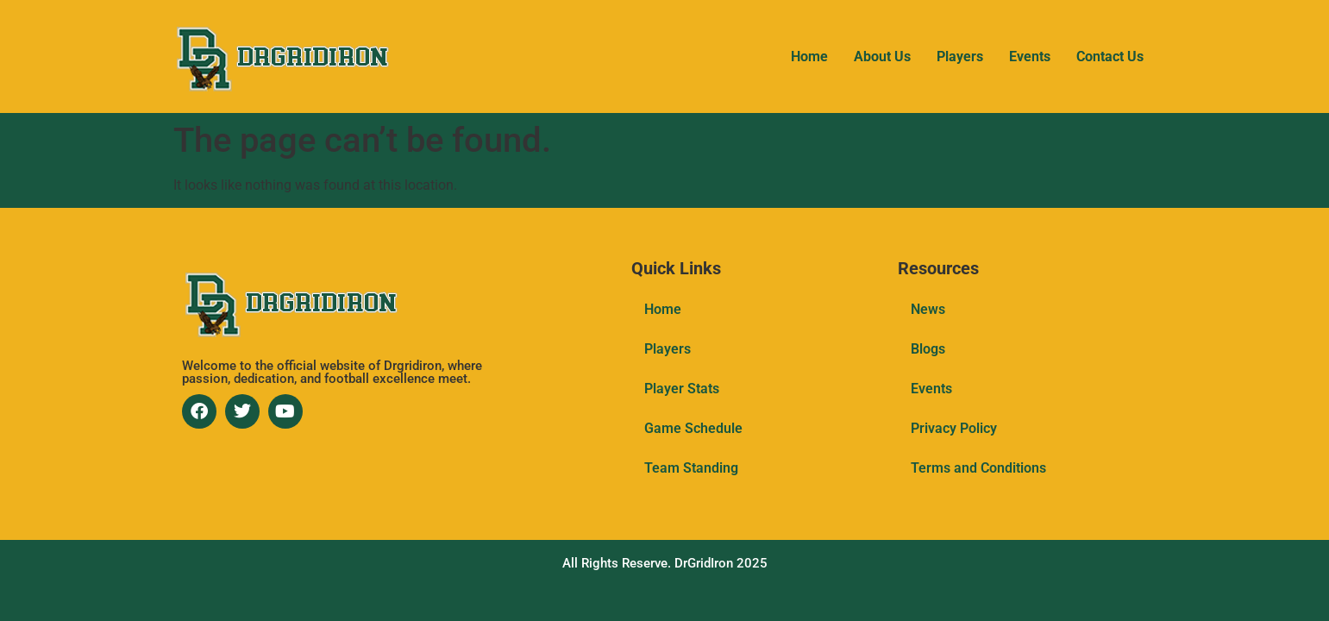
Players (960, 56)
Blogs (928, 349)
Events (1029, 56)
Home (809, 56)
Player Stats (681, 388)
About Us (882, 56)
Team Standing (691, 468)
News (928, 309)
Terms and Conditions (978, 468)
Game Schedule (693, 428)
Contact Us (1110, 56)
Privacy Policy (954, 428)
